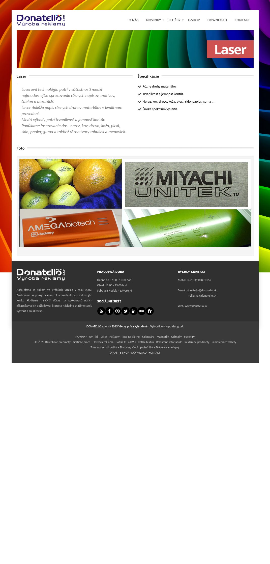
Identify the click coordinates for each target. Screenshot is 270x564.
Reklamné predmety (197, 342)
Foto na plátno (131, 337)
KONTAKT (242, 20)
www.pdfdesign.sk (172, 326)
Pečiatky (114, 337)
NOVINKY (155, 20)
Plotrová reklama (103, 342)
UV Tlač (93, 337)
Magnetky (163, 337)
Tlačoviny (125, 347)
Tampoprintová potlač (104, 347)
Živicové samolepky (167, 347)
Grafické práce (81, 342)
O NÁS (134, 20)
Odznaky (176, 337)
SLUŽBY (176, 20)
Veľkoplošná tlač (143, 347)
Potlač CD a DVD (126, 342)
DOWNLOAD (217, 20)
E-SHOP (124, 352)
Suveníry (189, 337)
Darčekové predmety (58, 342)
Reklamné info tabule (169, 342)
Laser (104, 337)
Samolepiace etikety (224, 342)
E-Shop (194, 20)
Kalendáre (148, 337)
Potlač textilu (146, 342)
